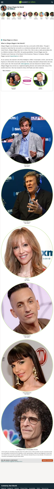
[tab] (27, 40)
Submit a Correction (47, 460)
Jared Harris (14, 56)
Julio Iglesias (25, 63)
